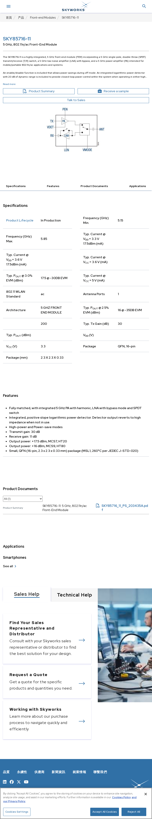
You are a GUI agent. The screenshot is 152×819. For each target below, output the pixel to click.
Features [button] (53, 186)
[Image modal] (76, 129)
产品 (21, 18)
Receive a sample (120, 91)
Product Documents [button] (94, 186)
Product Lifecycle (19, 220)
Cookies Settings (16, 811)
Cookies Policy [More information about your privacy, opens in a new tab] (121, 797)
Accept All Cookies (104, 811)
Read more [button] (9, 84)
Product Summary (45, 91)
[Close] (145, 794)
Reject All (134, 811)
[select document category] (23, 499)
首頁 (9, 18)
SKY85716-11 (70, 18)
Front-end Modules (43, 18)
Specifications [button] (16, 186)
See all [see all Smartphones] (8, 566)
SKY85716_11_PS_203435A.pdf (122, 508)
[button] (144, 6)
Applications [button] (137, 186)
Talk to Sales (76, 100)
